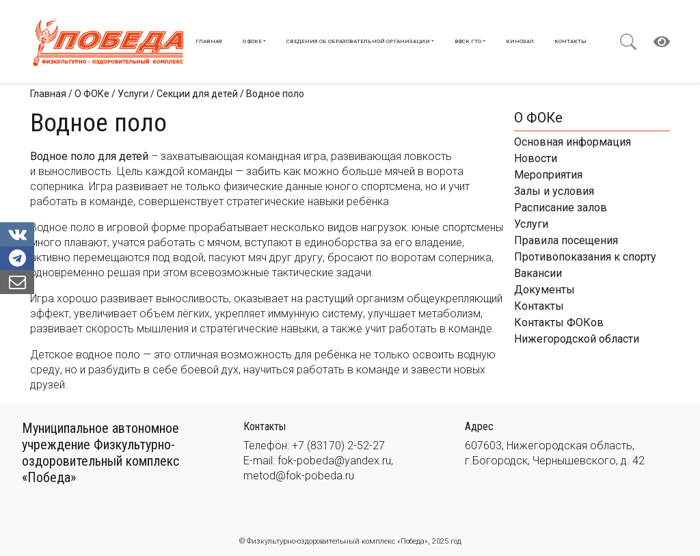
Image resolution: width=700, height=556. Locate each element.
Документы (544, 289)
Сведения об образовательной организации (358, 41)
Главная (209, 41)
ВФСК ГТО (468, 41)
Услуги (531, 223)
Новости (535, 158)
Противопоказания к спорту (585, 256)
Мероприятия (548, 174)
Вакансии (538, 273)
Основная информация (572, 141)
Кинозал (520, 41)
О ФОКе (252, 41)
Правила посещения (566, 240)
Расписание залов (560, 207)
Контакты (570, 41)
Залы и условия (554, 191)
